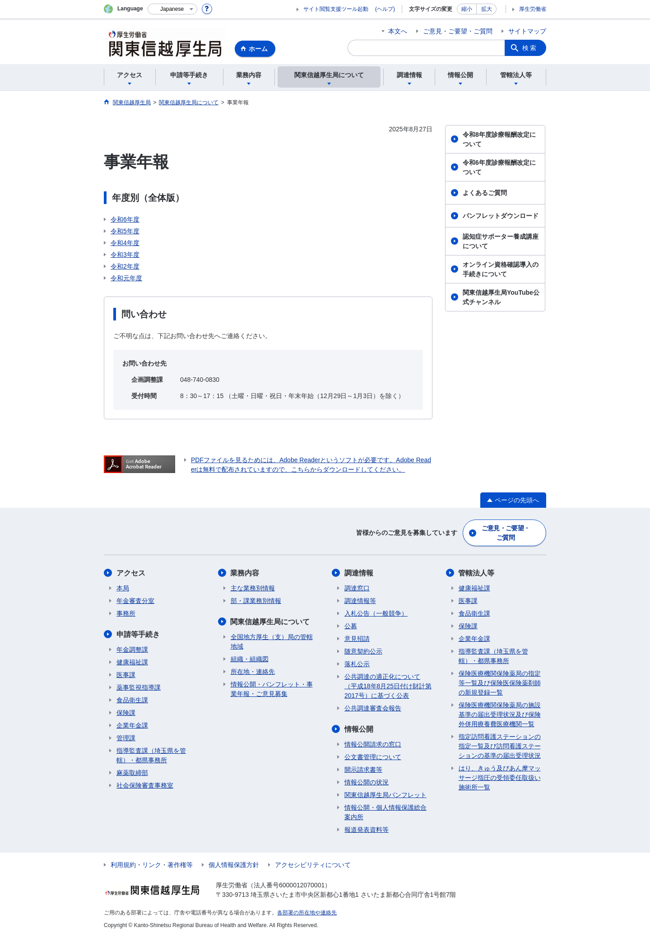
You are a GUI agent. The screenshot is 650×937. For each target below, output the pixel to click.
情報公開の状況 (366, 782)
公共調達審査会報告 (372, 708)
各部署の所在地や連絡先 (307, 912)
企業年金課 (132, 725)
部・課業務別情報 (256, 600)
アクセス (130, 573)
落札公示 (357, 664)
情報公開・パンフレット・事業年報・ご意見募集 (272, 689)
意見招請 (357, 638)
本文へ (397, 31)
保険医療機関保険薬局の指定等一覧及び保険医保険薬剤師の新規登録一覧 (500, 683)
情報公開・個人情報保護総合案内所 (385, 812)
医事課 (125, 674)
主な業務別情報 (253, 588)
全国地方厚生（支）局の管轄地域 (272, 641)
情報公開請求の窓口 (372, 744)
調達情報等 (360, 600)
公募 (350, 626)
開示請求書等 (363, 769)
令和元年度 (126, 278)
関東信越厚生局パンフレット (385, 794)
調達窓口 (357, 588)
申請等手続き (138, 634)
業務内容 (245, 573)
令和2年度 (125, 266)
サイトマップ (527, 31)
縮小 (466, 9)
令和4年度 (125, 242)
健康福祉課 (132, 662)
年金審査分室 (135, 600)
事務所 (125, 613)
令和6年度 (125, 219)
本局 (122, 588)
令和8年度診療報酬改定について (499, 139)
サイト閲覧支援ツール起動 (335, 9)
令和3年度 (125, 254)
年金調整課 (132, 649)
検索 (530, 47)
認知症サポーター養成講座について (501, 241)
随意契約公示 (363, 651)
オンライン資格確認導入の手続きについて (501, 269)
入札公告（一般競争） (376, 613)
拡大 (486, 9)
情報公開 (358, 729)
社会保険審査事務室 (144, 785)
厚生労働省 (532, 9)
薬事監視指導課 (138, 687)
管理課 (125, 738)
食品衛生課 (132, 700)
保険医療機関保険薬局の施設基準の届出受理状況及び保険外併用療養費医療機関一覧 (500, 714)
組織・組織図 (250, 659)
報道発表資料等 (366, 829)
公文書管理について (372, 757)
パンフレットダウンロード (501, 215)
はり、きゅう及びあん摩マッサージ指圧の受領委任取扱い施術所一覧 (500, 778)
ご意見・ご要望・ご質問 (457, 31)
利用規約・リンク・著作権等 (152, 864)
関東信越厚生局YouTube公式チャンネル (501, 297)
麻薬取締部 (132, 772)
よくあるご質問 (485, 192)
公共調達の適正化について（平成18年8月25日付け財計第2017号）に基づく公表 (388, 686)
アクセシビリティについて (313, 864)
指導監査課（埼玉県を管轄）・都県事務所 (151, 755)
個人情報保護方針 (234, 864)
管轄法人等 (477, 573)
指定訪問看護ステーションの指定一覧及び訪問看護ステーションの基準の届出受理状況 (500, 746)
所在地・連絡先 (253, 671)
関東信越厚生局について (270, 622)
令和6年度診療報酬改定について (499, 167)
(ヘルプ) (385, 9)
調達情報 (358, 573)
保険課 (125, 712)
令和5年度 (125, 231)
